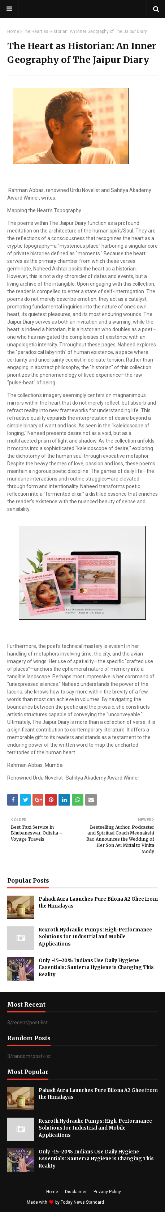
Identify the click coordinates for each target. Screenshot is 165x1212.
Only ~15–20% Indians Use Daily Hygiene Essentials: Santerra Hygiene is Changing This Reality (96, 967)
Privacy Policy (107, 1191)
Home (13, 31)
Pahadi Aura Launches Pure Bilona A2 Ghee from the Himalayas (98, 902)
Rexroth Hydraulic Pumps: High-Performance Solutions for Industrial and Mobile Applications (95, 937)
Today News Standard (82, 1202)
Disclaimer (76, 1191)
